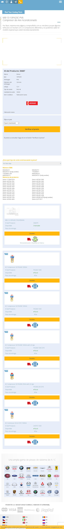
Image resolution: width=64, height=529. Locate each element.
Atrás (58, 19)
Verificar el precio (32, 129)
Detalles (32, 233)
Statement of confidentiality (41, 505)
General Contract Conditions (24, 505)
